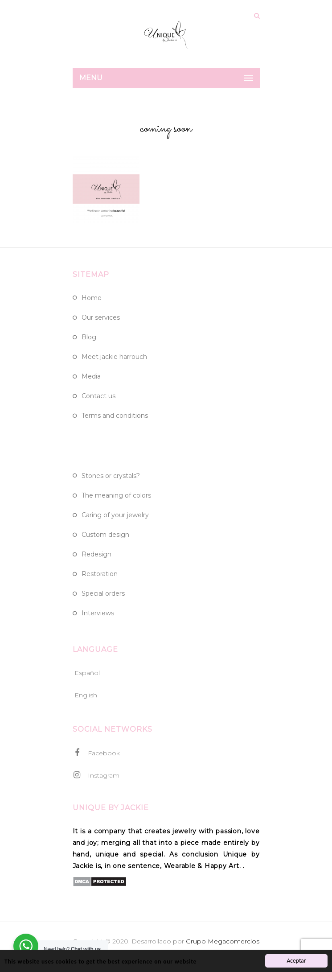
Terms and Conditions (115, 416)
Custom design (105, 535)
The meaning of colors (116, 495)
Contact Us (98, 396)
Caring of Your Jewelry (115, 515)
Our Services (101, 317)
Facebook (96, 753)
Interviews (98, 613)
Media (91, 376)
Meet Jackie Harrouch (114, 357)
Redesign (96, 554)
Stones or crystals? (111, 476)
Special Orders (103, 593)
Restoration (100, 574)
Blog (89, 337)
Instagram (96, 775)
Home (92, 298)
